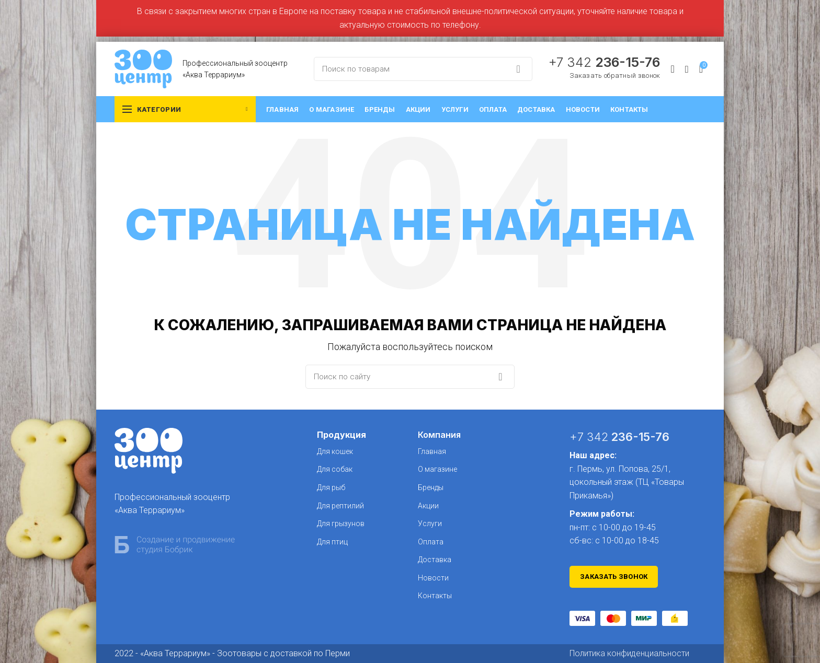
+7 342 (604, 62)
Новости (433, 578)
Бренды (430, 487)
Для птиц (332, 542)
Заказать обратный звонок (615, 75)
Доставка (434, 559)
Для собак (334, 469)
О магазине (437, 469)
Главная (432, 451)
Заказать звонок (614, 576)
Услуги (430, 523)
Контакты (435, 595)
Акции (428, 506)
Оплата (430, 542)
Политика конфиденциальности (629, 653)
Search (518, 69)
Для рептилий (340, 506)
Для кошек (335, 451)
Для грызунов (341, 523)
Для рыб (331, 487)
